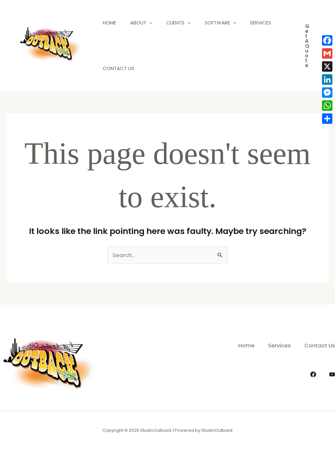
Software (229, 22)
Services (115, 68)
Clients (184, 22)
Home (110, 22)
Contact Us (157, 68)
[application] (153, 22)
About (145, 22)
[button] (307, 46)
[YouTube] (332, 374)
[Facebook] (313, 374)
